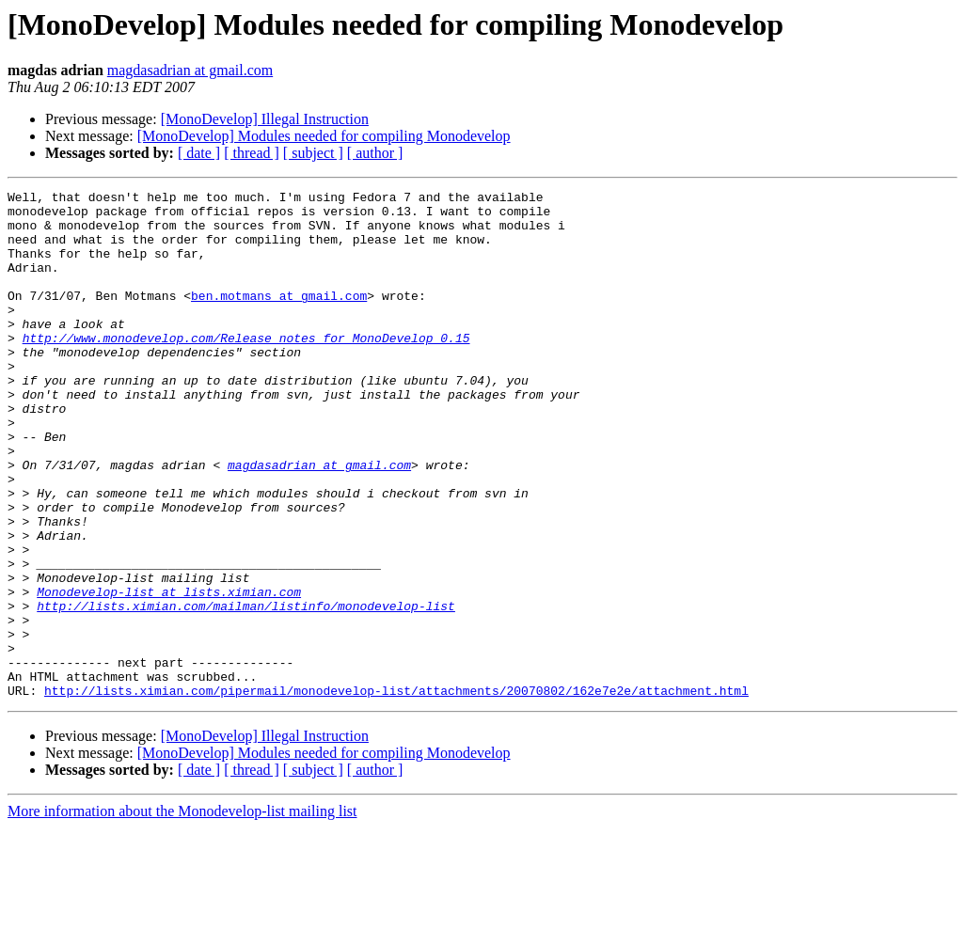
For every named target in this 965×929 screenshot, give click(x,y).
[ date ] (199, 153)
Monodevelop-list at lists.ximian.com (169, 673)
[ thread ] (251, 153)
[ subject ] (313, 153)
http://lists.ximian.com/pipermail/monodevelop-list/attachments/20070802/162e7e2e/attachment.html (396, 791)
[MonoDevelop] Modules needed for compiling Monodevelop (324, 136)
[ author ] (375, 153)
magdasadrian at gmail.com (190, 70)
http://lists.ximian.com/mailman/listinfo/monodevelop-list (246, 690)
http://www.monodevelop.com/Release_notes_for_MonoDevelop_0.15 (246, 368)
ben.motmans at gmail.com (279, 317)
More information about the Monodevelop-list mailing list (182, 913)
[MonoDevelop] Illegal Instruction (265, 119)
